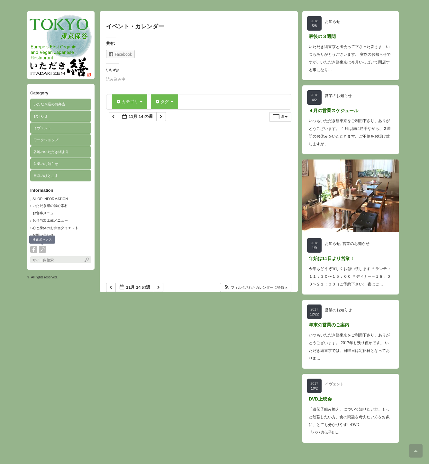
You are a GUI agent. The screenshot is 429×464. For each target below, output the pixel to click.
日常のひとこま (45, 176)
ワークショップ (45, 140)
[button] (255, 287)
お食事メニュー (44, 213)
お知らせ (40, 116)
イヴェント (42, 128)
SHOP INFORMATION (50, 199)
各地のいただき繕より (51, 152)
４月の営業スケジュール (333, 110)
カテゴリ (129, 101)
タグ (164, 101)
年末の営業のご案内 (329, 324)
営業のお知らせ (45, 164)
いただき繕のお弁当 (49, 104)
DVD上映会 (320, 398)
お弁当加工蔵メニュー (50, 220)
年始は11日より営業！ (331, 258)
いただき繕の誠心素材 (50, 206)
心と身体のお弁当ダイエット (55, 228)
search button (42, 249)
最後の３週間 (322, 36)
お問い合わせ (43, 235)
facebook (33, 249)
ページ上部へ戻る (416, 451)
